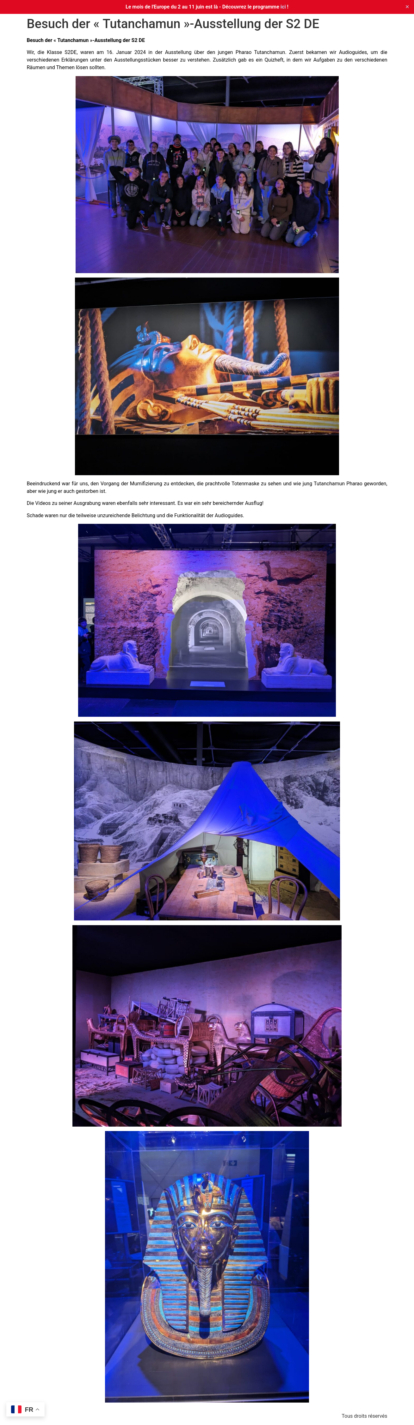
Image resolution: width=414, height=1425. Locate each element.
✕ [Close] (407, 7)
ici (283, 7)
